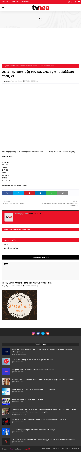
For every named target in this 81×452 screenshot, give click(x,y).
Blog (11, 449)
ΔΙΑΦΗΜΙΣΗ (15, 2)
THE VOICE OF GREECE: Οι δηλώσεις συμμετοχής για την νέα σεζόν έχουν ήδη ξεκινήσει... (44, 440)
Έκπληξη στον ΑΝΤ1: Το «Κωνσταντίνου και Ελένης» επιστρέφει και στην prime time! (43, 380)
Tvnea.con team (17, 81)
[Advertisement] (40, 44)
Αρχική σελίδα (8, 66)
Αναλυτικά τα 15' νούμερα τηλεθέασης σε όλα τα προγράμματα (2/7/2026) (39, 420)
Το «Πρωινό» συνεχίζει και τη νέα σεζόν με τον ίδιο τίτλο (27, 283)
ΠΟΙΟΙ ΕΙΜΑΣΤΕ (5, 2)
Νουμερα (16, 66)
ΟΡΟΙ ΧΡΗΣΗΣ (25, 2)
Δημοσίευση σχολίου (11, 248)
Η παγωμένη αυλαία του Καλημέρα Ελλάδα (27, 400)
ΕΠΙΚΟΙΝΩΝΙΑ (75, 449)
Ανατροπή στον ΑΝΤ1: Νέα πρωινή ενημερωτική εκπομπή (33, 370)
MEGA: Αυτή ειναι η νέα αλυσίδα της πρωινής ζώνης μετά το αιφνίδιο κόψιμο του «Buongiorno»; (42, 350)
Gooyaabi (26, 449)
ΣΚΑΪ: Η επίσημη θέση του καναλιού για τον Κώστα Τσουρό (33, 430)
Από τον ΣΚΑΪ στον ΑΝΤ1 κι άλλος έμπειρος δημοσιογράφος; (34, 390)
